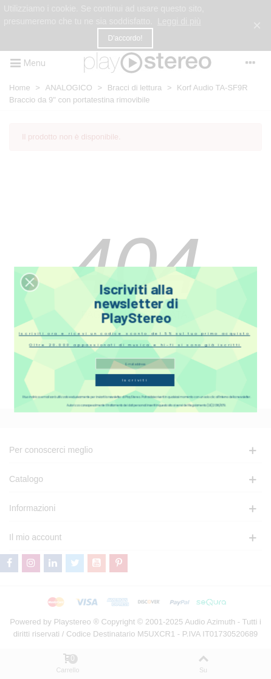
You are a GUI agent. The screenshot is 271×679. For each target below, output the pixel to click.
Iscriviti (134, 375)
